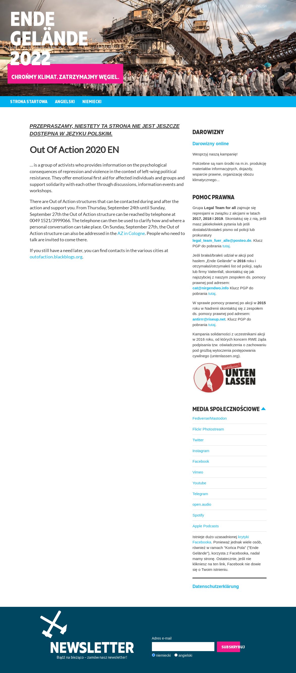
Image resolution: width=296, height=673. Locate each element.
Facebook (200, 461)
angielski (185, 655)
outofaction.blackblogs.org (56, 256)
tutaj (225, 246)
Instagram (200, 451)
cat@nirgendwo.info (210, 288)
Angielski (65, 101)
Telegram (200, 494)
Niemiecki (92, 101)
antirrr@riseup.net (208, 319)
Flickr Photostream (208, 429)
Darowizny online (210, 143)
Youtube (199, 483)
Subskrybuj (230, 646)
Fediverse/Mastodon (209, 418)
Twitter (198, 440)
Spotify (198, 515)
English (261, 6)
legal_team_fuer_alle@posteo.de (221, 240)
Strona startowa (28, 101)
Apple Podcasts (205, 526)
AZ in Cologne (131, 233)
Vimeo (197, 472)
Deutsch (246, 6)
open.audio (201, 504)
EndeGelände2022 (49, 38)
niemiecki (163, 655)
